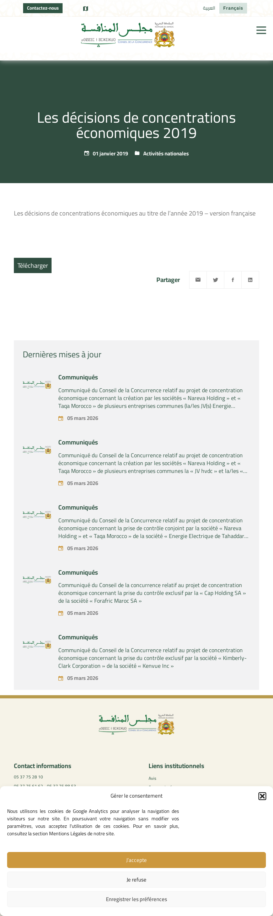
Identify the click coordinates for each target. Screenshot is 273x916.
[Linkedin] (250, 280)
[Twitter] (215, 280)
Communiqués (78, 390)
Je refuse (136, 879)
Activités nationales (166, 153)
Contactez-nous (43, 8)
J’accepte (136, 860)
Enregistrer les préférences (136, 899)
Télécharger (32, 265)
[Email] (198, 280)
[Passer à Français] (233, 8)
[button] (262, 796)
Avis (152, 778)
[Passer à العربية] (209, 8)
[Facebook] (233, 280)
